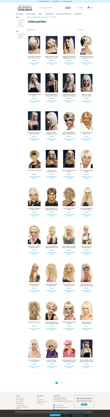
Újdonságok (55, 1)
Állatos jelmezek (20, 403)
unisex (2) (21, 26)
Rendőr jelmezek (20, 399)
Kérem (84, 404)
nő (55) (20, 24)
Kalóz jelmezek (19, 398)
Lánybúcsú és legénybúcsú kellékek (22, 408)
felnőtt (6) (21, 20)
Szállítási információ (42, 401)
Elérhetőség (39, 403)
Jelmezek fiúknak (67, 1)
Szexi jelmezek (19, 401)
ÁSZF (38, 398)
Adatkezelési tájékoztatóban (78, 412)
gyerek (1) (21, 36)
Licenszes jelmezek (20, 405)
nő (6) (20, 38)
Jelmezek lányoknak (44, 1)
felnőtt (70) (21, 34)
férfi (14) (20, 22)
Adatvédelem (40, 399)
